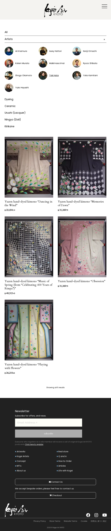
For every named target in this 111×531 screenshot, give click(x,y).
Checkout (55, 495)
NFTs (19, 465)
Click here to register (34, 444)
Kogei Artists (23, 456)
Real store (63, 451)
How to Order (65, 461)
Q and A (62, 456)
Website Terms (70, 521)
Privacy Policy (40, 521)
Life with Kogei (65, 470)
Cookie (84, 521)
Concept (21, 461)
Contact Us (55, 481)
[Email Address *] (48, 423)
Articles (62, 465)
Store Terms (54, 521)
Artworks (21, 451)
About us (21, 470)
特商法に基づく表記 (98, 521)
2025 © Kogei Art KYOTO (55, 528)
